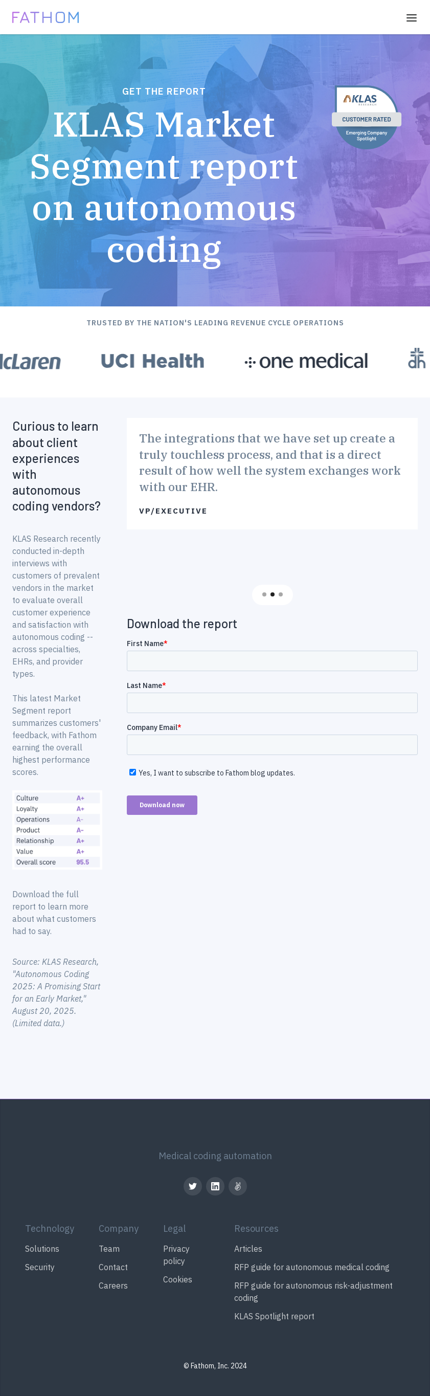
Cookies (177, 1279)
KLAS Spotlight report (274, 1316)
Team (109, 1249)
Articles (248, 1249)
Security (40, 1267)
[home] (45, 16)
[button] (411, 17)
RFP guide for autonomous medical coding (312, 1267)
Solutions (42, 1249)
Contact (113, 1267)
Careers (113, 1285)
